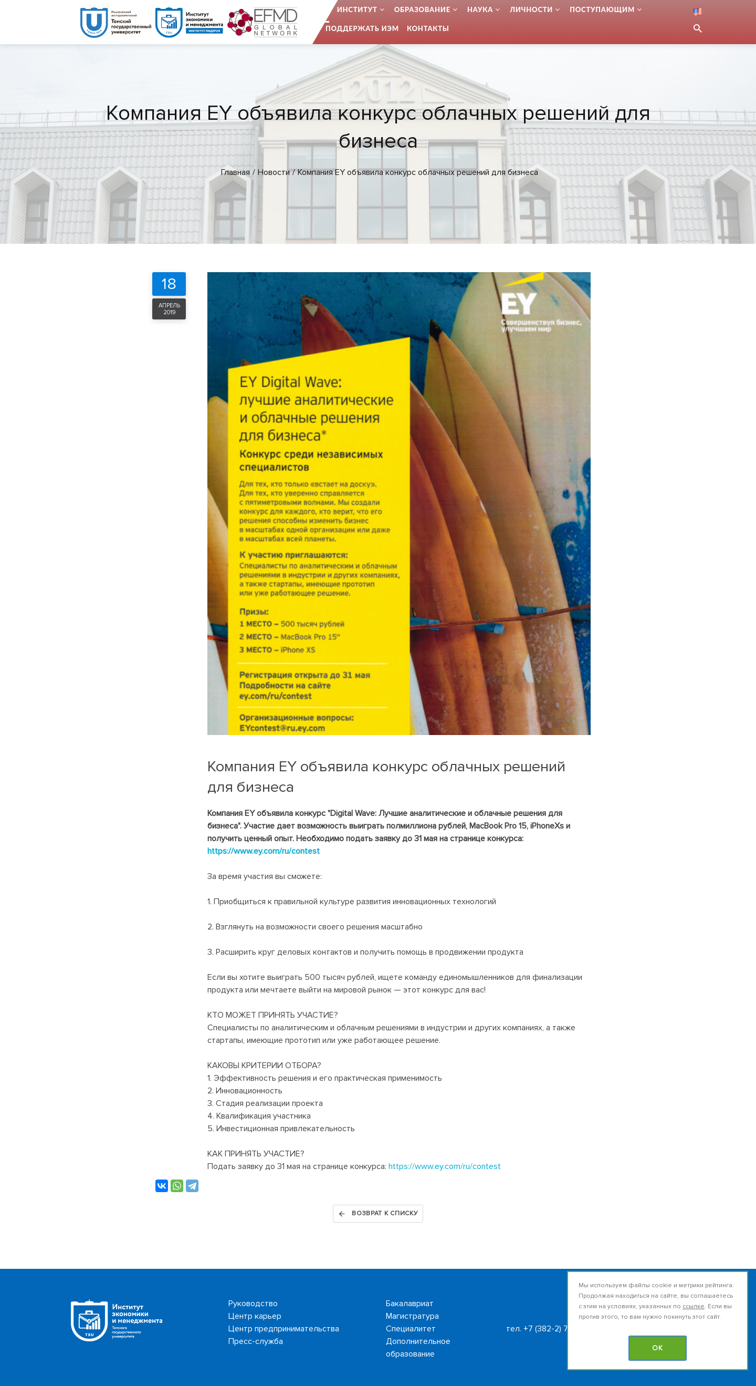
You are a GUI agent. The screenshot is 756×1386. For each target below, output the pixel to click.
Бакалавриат (410, 1303)
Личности (531, 9)
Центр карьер (254, 1316)
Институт (357, 9)
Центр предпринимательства (283, 1328)
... (326, 9)
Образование (422, 9)
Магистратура (412, 1316)
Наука (480, 9)
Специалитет (411, 1328)
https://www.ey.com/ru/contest (263, 851)
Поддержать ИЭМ (362, 28)
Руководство (253, 1303)
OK (657, 1348)
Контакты (428, 28)
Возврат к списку (378, 1213)
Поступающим (602, 9)
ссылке (693, 1306)
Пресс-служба (255, 1341)
